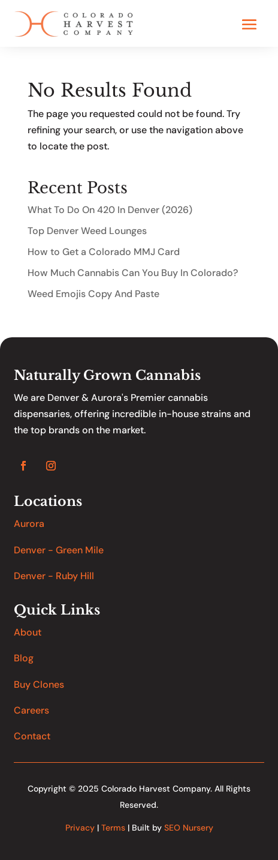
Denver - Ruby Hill (54, 576)
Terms (113, 827)
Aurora (29, 523)
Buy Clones (39, 684)
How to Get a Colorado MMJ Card (104, 251)
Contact (32, 736)
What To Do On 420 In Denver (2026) (110, 209)
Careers (31, 710)
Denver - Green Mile (59, 550)
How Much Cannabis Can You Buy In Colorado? (133, 272)
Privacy (80, 827)
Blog (24, 658)
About (27, 632)
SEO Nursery (188, 827)
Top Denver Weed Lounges (87, 230)
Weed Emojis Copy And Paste (93, 293)
